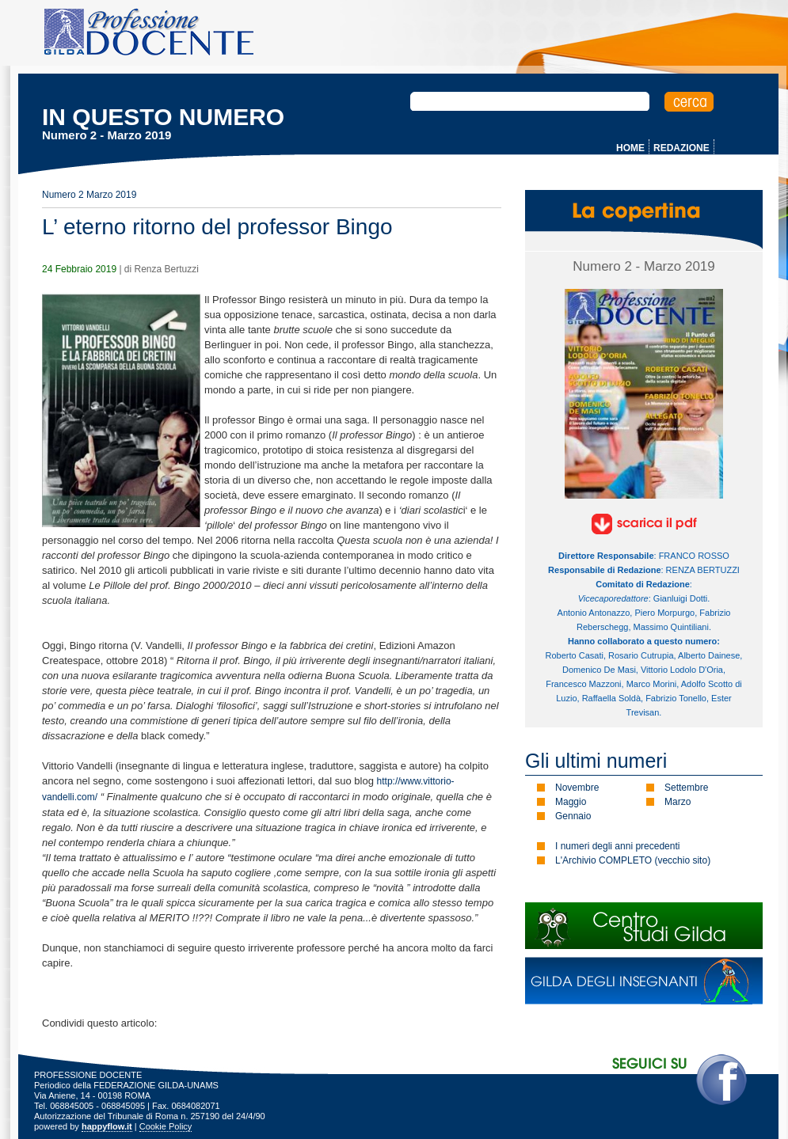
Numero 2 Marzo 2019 (89, 194)
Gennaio (573, 816)
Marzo (677, 801)
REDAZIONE (681, 148)
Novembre (577, 787)
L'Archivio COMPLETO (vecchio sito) (632, 860)
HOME (630, 148)
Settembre (686, 787)
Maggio (570, 801)
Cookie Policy (165, 1126)
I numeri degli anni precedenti (617, 846)
